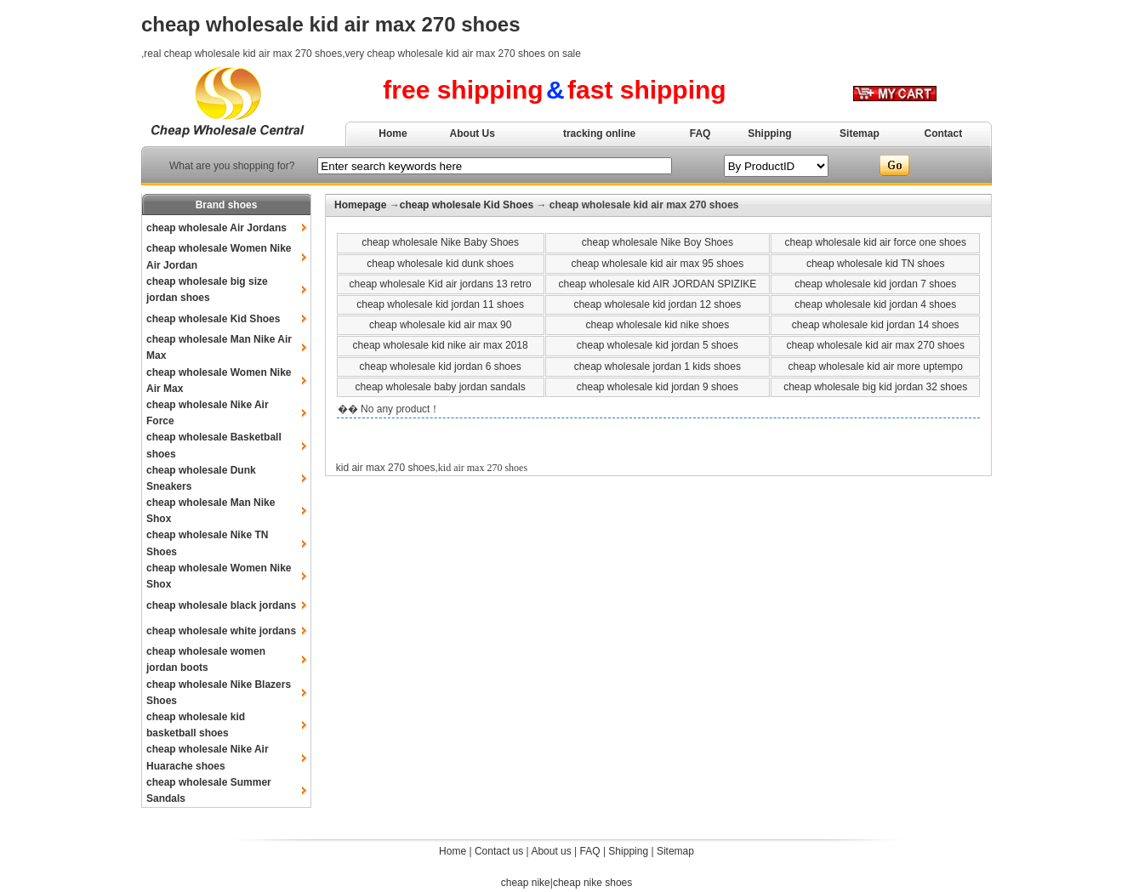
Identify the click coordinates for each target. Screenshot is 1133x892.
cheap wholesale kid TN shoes (875, 264)
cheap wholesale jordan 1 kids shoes (657, 366)
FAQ (700, 133)
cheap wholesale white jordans (221, 631)
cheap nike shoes (592, 883)
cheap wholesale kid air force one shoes (874, 242)
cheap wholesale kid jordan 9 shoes (657, 387)
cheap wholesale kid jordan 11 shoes (440, 304)
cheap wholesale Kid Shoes (213, 319)
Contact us (499, 851)
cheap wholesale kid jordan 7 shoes (875, 284)
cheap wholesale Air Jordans (216, 228)
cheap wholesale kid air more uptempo (875, 366)
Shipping (769, 133)
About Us (472, 133)
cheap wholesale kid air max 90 (440, 325)
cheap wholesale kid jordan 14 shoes (875, 325)
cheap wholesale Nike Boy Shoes (657, 242)
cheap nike (525, 883)
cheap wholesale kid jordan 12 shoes (657, 304)
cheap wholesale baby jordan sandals (441, 387)
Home (393, 133)
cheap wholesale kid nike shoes (657, 325)
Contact (944, 133)
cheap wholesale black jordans (221, 605)
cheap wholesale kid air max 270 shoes (875, 345)
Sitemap (860, 133)
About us (551, 851)
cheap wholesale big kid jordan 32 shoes (875, 387)
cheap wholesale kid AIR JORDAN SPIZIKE (657, 284)
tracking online (599, 133)
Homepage (360, 205)
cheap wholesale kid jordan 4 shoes (875, 304)
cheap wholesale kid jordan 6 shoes (440, 366)
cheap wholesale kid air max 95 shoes (657, 264)
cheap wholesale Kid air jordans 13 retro (441, 284)
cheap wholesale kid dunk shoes (440, 264)
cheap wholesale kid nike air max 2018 (440, 345)
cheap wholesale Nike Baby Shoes (440, 242)
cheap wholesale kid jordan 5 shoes (657, 345)
